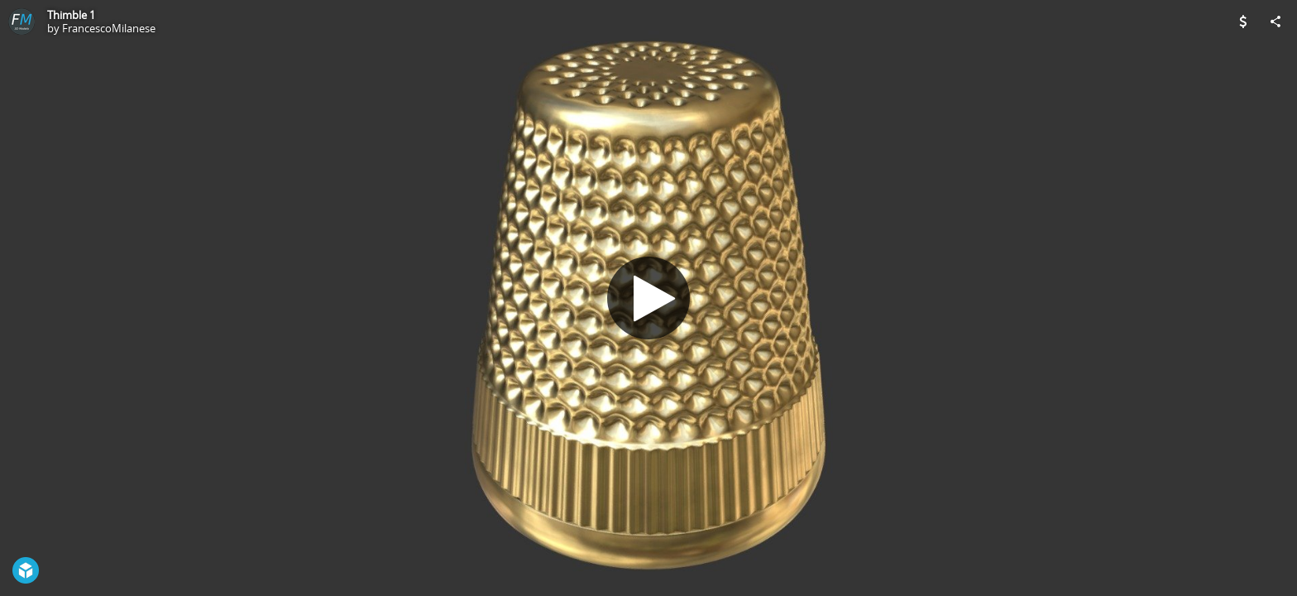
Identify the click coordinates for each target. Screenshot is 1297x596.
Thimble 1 (71, 14)
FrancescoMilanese (109, 28)
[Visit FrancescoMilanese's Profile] (21, 21)
